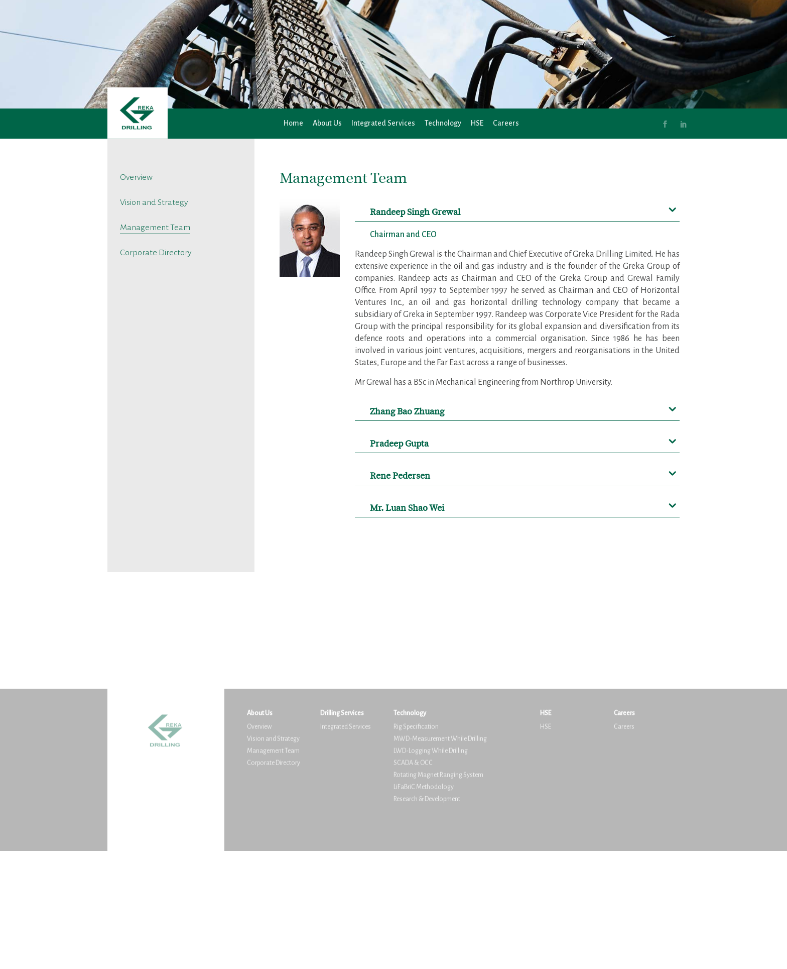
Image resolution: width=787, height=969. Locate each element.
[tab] (517, 208)
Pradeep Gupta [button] (399, 444)
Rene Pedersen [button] (400, 476)
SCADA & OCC (413, 874)
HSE (477, 123)
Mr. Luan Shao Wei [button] (407, 508)
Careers (506, 123)
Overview (136, 177)
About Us (327, 123)
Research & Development (427, 910)
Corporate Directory (155, 252)
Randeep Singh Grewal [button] (415, 212)
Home (293, 123)
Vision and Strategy (154, 202)
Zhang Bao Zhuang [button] (407, 411)
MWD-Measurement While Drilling (440, 850)
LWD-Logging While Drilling (431, 862)
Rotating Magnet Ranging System (438, 886)
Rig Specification (416, 838)
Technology (443, 123)
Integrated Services (383, 123)
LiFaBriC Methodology (424, 898)
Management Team (155, 227)
